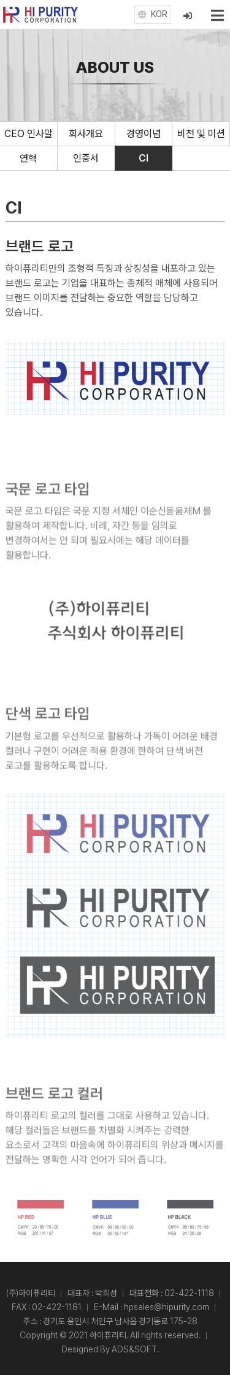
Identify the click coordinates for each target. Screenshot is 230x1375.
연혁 (28, 158)
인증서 (86, 158)
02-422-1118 (189, 1293)
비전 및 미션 (201, 134)
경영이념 (143, 134)
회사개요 (86, 134)
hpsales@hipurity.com (166, 1307)
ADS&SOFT (134, 1349)
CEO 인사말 (28, 134)
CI (143, 158)
